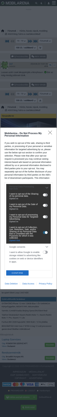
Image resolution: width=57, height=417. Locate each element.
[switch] (45, 194)
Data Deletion (11, 283)
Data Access (28, 283)
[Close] (51, 133)
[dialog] (28, 208)
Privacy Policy (45, 283)
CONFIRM (17, 273)
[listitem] (28, 188)
